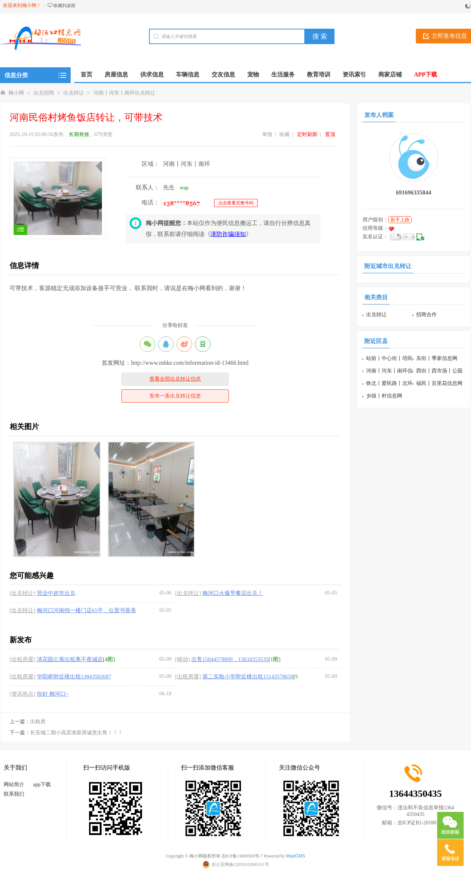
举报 (267, 134)
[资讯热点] (22, 694)
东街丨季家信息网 (436, 358)
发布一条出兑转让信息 (175, 396)
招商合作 (426, 314)
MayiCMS (295, 856)
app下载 (42, 784)
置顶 (330, 134)
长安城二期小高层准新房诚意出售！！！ (76, 732)
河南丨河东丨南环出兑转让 (124, 93)
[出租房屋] (22, 659)
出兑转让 (73, 93)
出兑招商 (43, 93)
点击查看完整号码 (236, 203)
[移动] (182, 659)
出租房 (38, 721)
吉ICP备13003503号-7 (242, 856)
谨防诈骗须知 (228, 234)
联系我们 (14, 794)
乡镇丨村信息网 (384, 396)
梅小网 (16, 93)
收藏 (284, 134)
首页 (86, 74)
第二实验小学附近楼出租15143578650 (248, 677)
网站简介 (14, 784)
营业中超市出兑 (56, 593)
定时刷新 (307, 134)
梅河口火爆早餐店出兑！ (232, 593)
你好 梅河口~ (53, 694)
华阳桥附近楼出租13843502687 (74, 677)
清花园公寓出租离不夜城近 (70, 659)
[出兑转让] (22, 593)
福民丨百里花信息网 (439, 383)
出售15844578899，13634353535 (230, 659)
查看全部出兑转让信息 (175, 379)
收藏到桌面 (64, 5)
